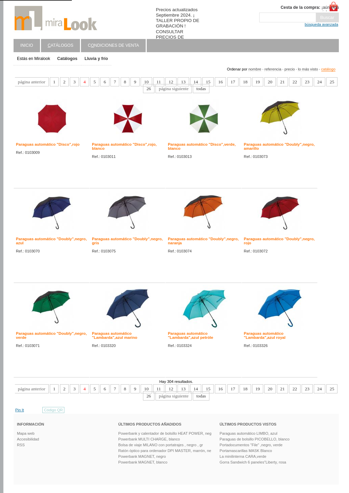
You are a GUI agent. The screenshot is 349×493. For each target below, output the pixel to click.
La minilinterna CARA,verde (243, 456)
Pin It (19, 410)
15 (208, 81)
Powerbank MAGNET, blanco (142, 462)
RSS (21, 445)
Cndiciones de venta (113, 45)
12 (171, 81)
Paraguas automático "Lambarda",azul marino (114, 335)
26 (148, 88)
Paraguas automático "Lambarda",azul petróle (190, 335)
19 (257, 81)
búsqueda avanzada (321, 24)
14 (195, 81)
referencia (272, 69)
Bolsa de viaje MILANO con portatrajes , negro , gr (160, 445)
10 (146, 81)
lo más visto (308, 69)
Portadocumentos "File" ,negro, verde (251, 445)
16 (220, 81)
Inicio (26, 45)
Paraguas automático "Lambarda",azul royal (265, 335)
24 (319, 81)
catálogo (328, 69)
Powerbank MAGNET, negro (142, 456)
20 (270, 81)
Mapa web (26, 433)
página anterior (31, 81)
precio (289, 69)
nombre (254, 69)
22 (294, 81)
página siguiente (174, 88)
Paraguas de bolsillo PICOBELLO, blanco (254, 439)
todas (201, 88)
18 (245, 81)
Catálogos (67, 58)
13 (183, 81)
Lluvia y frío (96, 58)
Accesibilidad (28, 439)
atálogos (61, 45)
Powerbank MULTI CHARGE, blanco (149, 439)
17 (233, 81)
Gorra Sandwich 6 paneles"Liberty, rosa (253, 462)
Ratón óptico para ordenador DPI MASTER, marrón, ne (164, 451)
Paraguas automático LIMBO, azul (248, 433)
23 (307, 81)
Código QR (53, 410)
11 (159, 81)
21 (282, 81)
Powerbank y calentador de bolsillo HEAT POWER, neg (164, 433)
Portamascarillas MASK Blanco (246, 451)
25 (332, 81)
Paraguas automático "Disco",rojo (48, 144)
